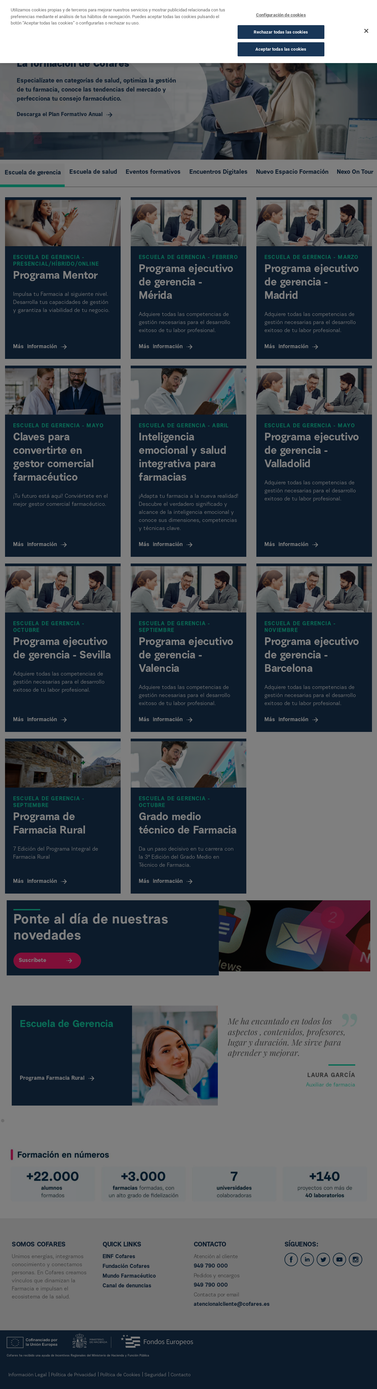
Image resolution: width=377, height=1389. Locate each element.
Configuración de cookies (281, 13)
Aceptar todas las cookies (280, 47)
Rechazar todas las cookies (281, 30)
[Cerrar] (366, 29)
